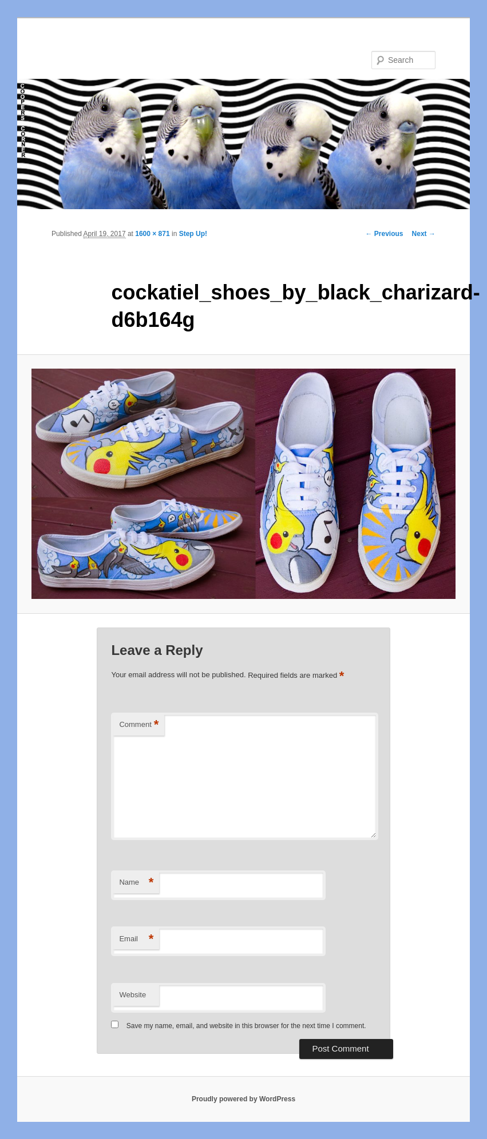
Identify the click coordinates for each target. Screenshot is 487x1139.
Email (136, 939)
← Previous (384, 234)
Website (132, 994)
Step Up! (193, 234)
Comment (139, 725)
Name (136, 882)
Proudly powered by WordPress (243, 1099)
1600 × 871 (152, 234)
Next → (423, 234)
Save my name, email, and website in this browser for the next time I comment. (246, 1026)
